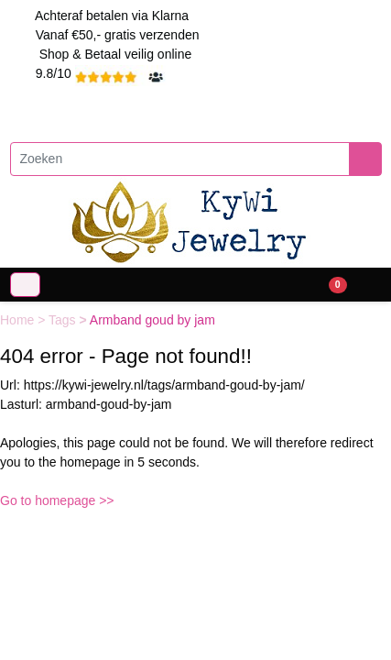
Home (19, 320)
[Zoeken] (180, 159)
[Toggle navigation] (25, 284)
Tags (64, 320)
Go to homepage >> (57, 500)
